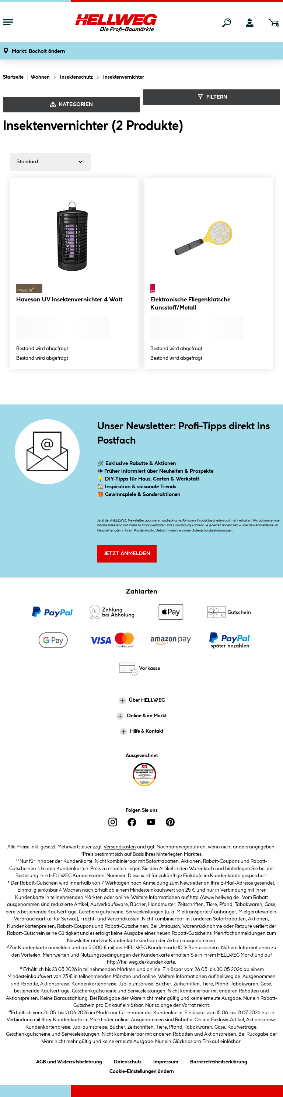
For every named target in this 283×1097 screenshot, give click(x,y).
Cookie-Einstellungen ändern (141, 1070)
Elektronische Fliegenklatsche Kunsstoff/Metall (190, 304)
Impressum (165, 1060)
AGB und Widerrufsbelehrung (69, 1060)
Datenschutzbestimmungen (212, 530)
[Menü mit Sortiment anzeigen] (8, 23)
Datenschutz (128, 1060)
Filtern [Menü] (211, 96)
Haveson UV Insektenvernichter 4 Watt (69, 300)
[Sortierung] (50, 162)
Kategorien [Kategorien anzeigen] (71, 104)
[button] (38, 51)
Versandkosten (120, 847)
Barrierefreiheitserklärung (218, 1060)
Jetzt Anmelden (127, 553)
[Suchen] (226, 23)
